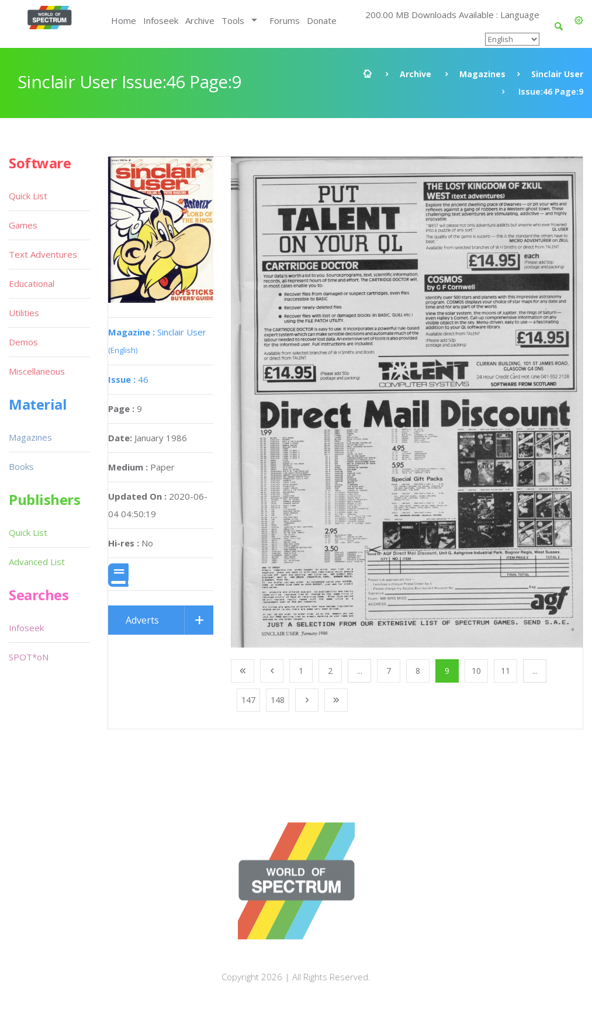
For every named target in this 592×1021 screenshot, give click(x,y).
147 (248, 699)
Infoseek (160, 20)
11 (505, 670)
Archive (199, 20)
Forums (284, 20)
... (359, 670)
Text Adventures (43, 254)
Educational (31, 283)
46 (128, 379)
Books (21, 466)
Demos (23, 342)
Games (23, 225)
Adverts (142, 620)
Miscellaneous (37, 371)
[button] (578, 20)
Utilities (24, 313)
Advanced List (37, 561)
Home (123, 20)
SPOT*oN (29, 657)
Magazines (482, 73)
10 (476, 670)
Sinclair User (557, 73)
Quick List (28, 196)
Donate (322, 20)
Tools (232, 20)
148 (278, 699)
